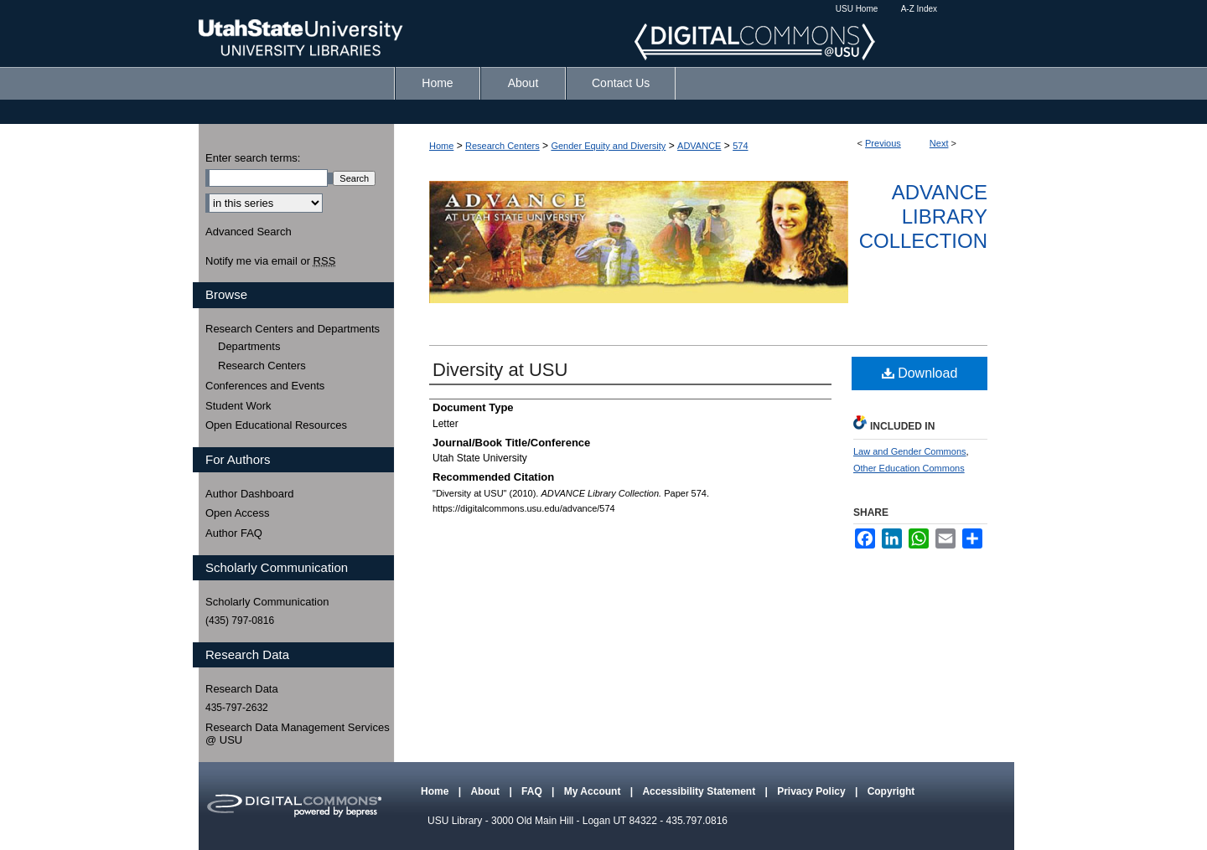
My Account (594, 791)
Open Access (237, 513)
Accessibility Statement (700, 791)
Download (920, 373)
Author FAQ (233, 533)
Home (441, 146)
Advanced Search (248, 231)
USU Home (857, 8)
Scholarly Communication (267, 601)
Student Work (238, 405)
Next (939, 143)
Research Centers (502, 146)
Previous (883, 143)
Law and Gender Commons (909, 451)
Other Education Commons (909, 468)
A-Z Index (919, 8)
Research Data (241, 689)
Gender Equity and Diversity (608, 146)
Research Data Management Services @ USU (297, 734)
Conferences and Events (264, 385)
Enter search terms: (252, 158)
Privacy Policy (812, 791)
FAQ (533, 791)
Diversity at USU (500, 369)
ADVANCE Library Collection (923, 216)
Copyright (891, 791)
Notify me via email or (270, 261)
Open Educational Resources (276, 425)
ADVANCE (699, 146)
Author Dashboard (249, 493)
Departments (249, 346)
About (486, 791)
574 (740, 146)
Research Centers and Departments (292, 328)
